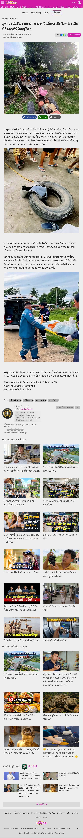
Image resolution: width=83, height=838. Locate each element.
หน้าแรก (4, 7)
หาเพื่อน (23, 7)
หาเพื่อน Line (40, 7)
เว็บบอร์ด (14, 7)
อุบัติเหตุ (27, 400)
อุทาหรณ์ (40, 400)
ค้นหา (46, 13)
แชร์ (61, 35)
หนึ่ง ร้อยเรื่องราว (16, 37)
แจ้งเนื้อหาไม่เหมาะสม (56, 833)
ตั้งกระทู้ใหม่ (41, 804)
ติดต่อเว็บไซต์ (24, 833)
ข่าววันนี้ (13, 19)
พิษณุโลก (14, 400)
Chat (31, 7)
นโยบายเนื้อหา (46, 829)
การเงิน (38, 818)
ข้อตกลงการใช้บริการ (11, 829)
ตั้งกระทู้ (56, 13)
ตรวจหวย (60, 7)
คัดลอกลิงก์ (74, 35)
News (25, 13)
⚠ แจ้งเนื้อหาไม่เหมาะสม (65, 407)
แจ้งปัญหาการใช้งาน (38, 833)
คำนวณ (76, 7)
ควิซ (68, 7)
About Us (76, 829)
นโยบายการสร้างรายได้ (62, 829)
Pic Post (50, 7)
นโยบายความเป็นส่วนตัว (29, 829)
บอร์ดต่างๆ (36, 13)
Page (45, 818)
